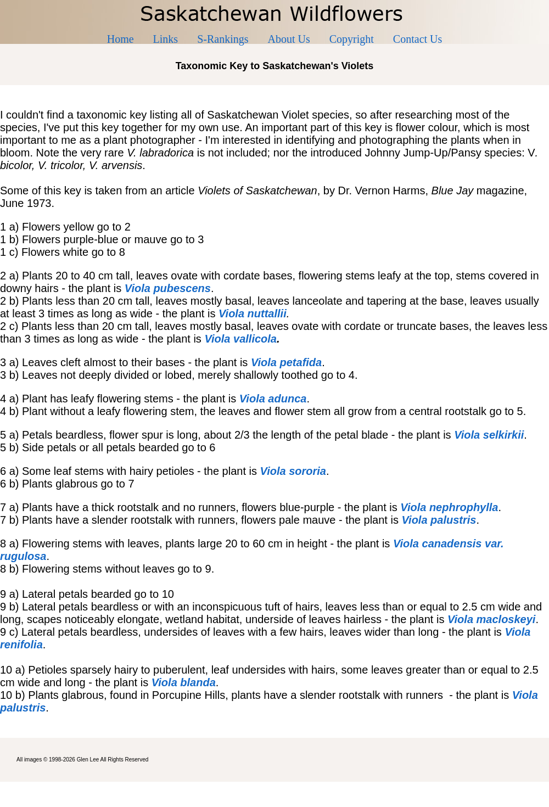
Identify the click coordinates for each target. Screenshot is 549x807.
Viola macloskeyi (491, 619)
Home (120, 39)
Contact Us (417, 39)
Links (165, 39)
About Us (289, 39)
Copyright (351, 39)
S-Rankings (222, 39)
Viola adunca (273, 399)
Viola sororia (293, 471)
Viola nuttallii (253, 313)
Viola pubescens (168, 288)
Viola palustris (438, 520)
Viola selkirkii (489, 435)
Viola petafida (286, 362)
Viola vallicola (240, 339)
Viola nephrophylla (449, 507)
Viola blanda (184, 682)
